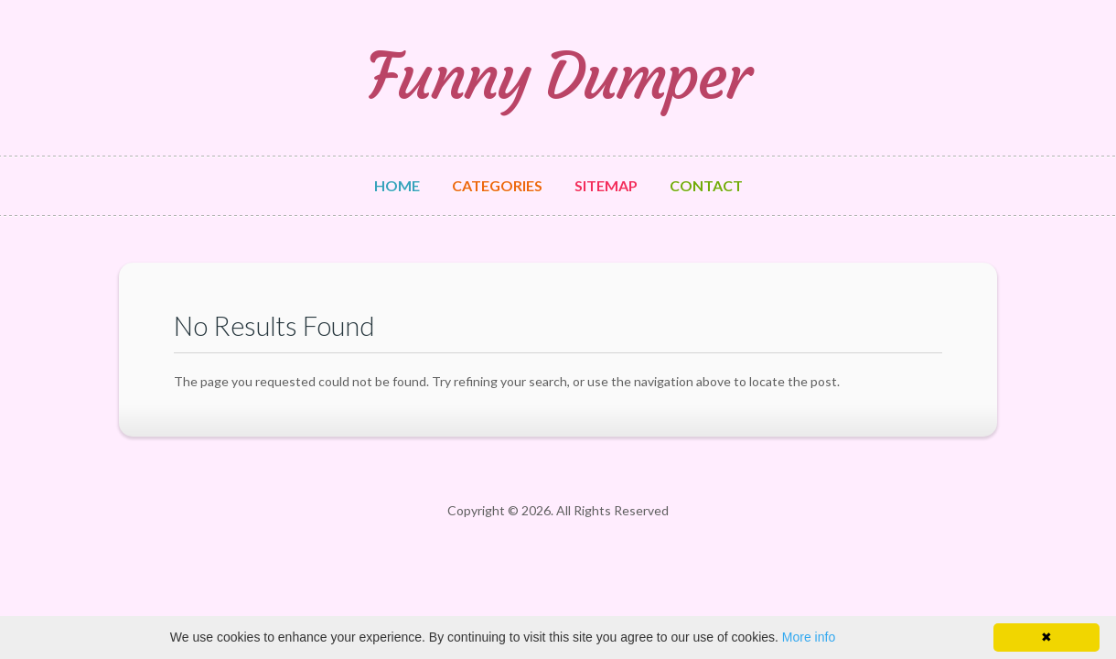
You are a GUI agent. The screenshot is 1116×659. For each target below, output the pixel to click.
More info (808, 637)
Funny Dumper (558, 77)
